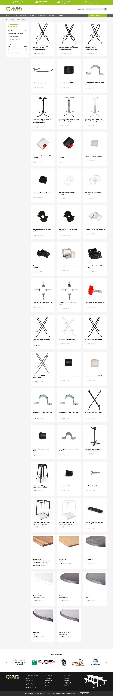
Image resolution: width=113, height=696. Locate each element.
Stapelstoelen (48, 680)
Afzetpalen (66, 686)
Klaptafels (66, 678)
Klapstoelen (48, 678)
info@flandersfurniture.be (32, 685)
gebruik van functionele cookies (66, 693)
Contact (81, 9)
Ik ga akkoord (84, 693)
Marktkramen (67, 682)
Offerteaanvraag (95, 15)
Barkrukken (47, 682)
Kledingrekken (67, 684)
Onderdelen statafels (20, 20)
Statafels (11, 20)
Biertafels (47, 684)
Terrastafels (67, 680)
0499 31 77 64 (29, 683)
